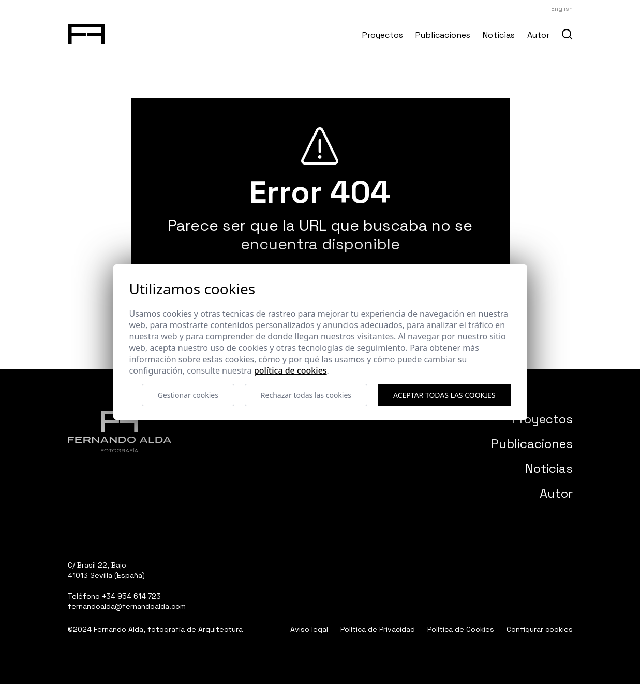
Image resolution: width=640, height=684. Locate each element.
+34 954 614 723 (131, 596)
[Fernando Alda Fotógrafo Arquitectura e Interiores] (87, 32)
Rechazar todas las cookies (306, 395)
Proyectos (382, 34)
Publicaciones (442, 34)
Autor (538, 34)
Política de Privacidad (377, 629)
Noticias (499, 34)
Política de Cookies (460, 629)
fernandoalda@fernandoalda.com (127, 606)
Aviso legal (309, 629)
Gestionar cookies (188, 395)
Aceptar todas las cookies (444, 395)
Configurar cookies (540, 629)
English (562, 9)
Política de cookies (290, 370)
